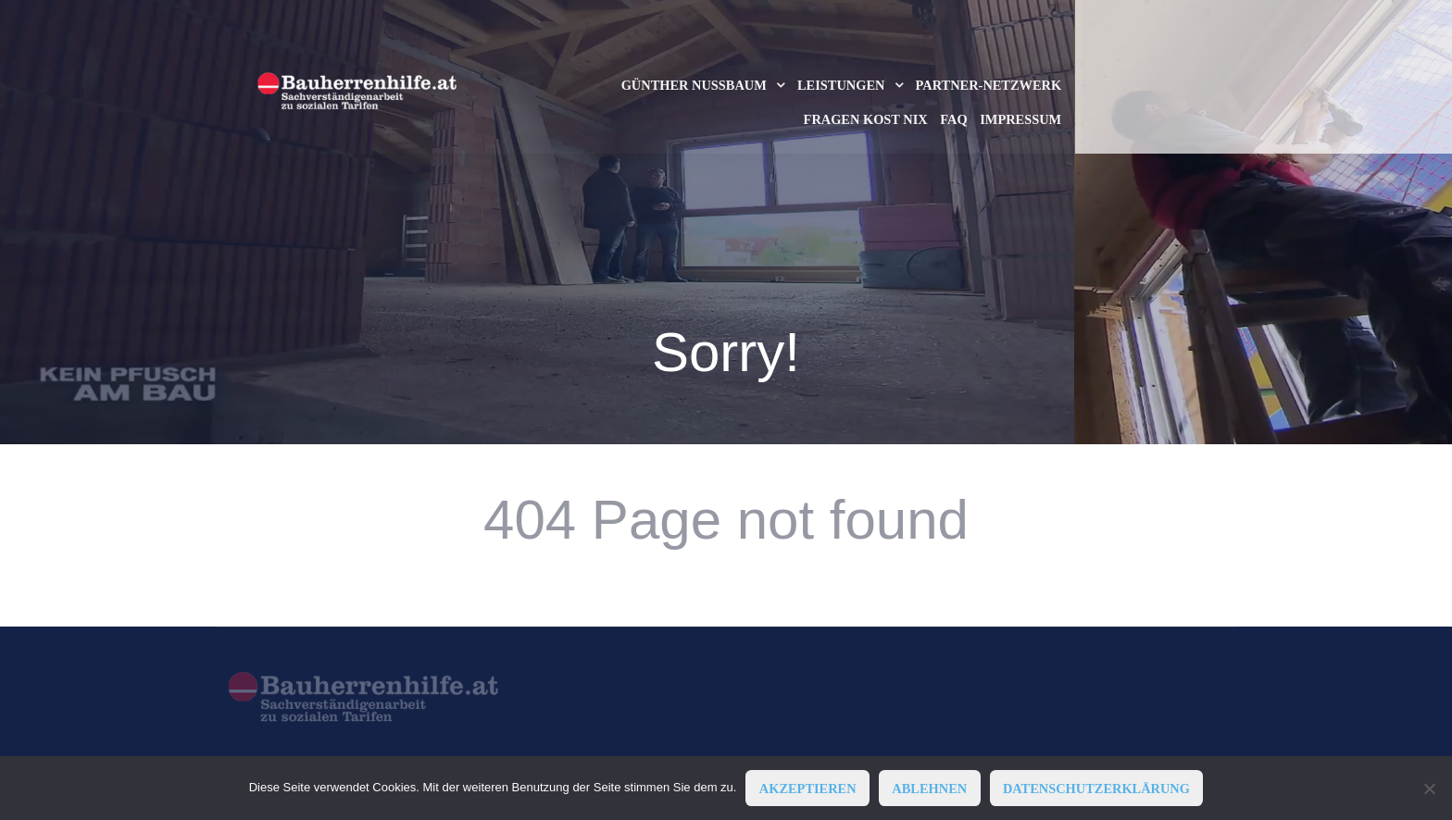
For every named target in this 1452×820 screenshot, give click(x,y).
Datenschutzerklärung (1096, 788)
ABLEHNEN (929, 788)
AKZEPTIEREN (808, 788)
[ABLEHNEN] (1429, 788)
